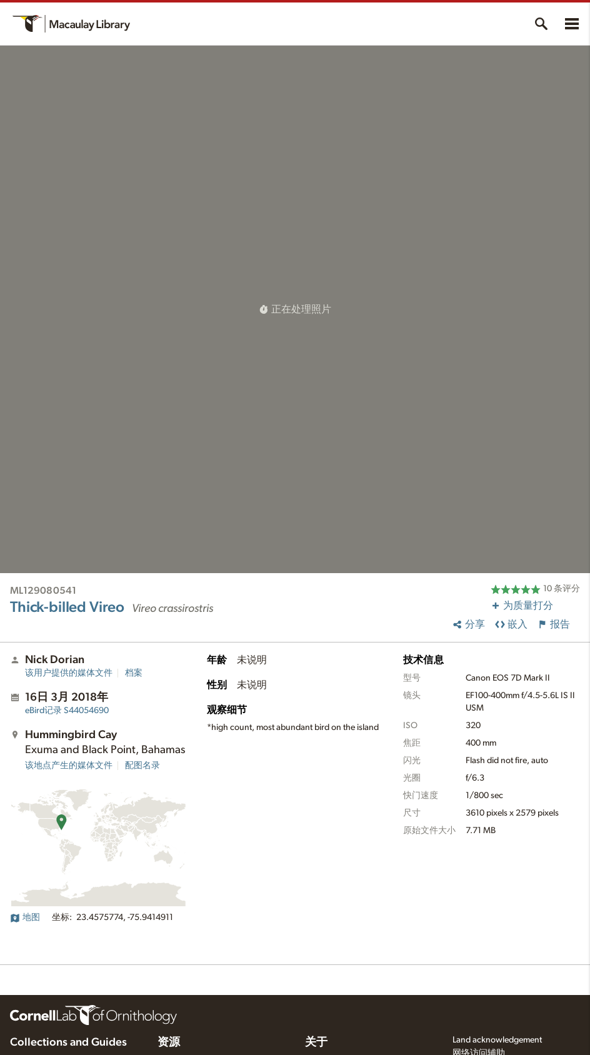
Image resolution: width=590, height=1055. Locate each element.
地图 (25, 917)
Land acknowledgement (497, 1040)
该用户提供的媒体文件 (68, 673)
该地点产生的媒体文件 (68, 765)
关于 (316, 1042)
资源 (169, 1042)
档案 (133, 673)
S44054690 (67, 710)
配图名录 (142, 765)
